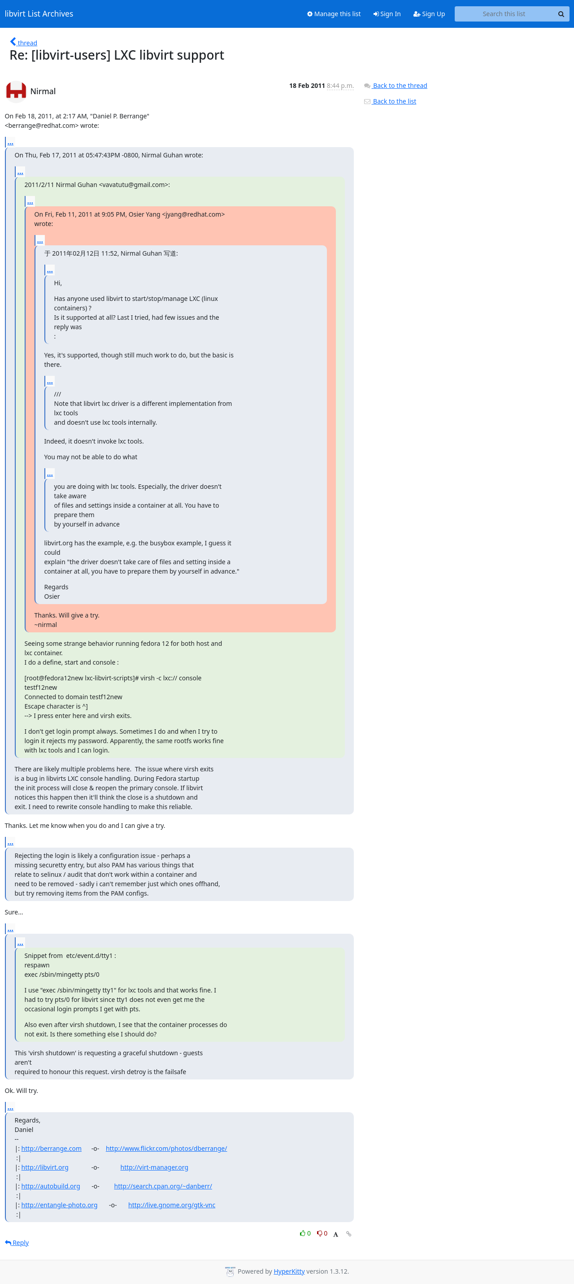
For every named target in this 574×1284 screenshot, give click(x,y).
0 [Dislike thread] (322, 1233)
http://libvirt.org (45, 1167)
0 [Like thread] (306, 1233)
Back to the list (389, 101)
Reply (17, 1242)
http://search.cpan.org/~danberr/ (163, 1186)
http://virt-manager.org (155, 1167)
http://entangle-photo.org (60, 1205)
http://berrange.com (52, 1148)
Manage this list (334, 13)
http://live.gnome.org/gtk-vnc (171, 1205)
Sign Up (429, 13)
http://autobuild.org (51, 1186)
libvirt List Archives (39, 14)
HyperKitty (289, 1271)
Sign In (387, 13)
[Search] (561, 14)
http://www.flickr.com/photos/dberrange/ (166, 1148)
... (11, 142)
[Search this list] (504, 14)
